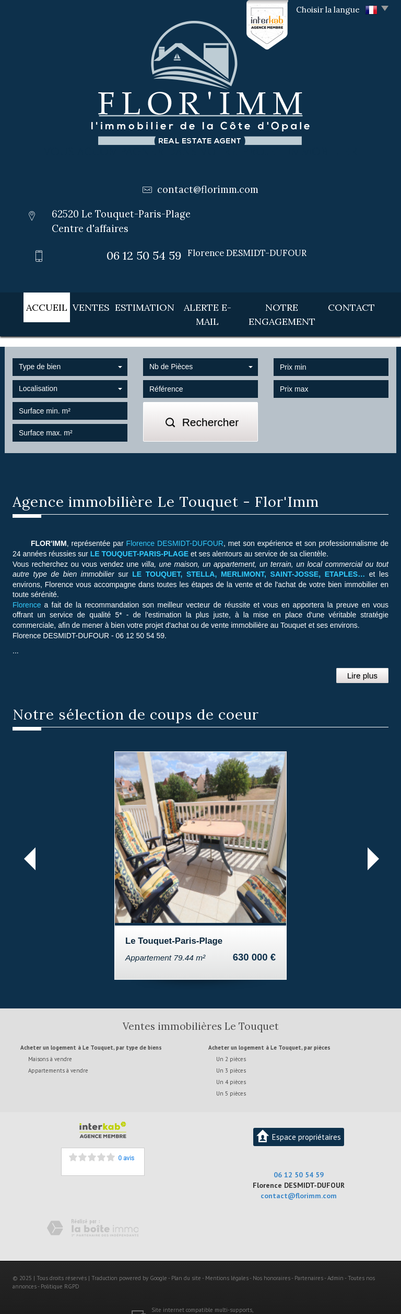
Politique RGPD (60, 1268)
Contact (362, 305)
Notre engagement (288, 305)
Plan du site (186, 1260)
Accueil (36, 305)
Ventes (82, 305)
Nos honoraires (271, 1260)
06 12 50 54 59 (299, 1157)
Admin (335, 1260)
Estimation (136, 305)
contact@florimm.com (207, 190)
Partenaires (308, 1260)
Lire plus (362, 658)
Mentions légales (227, 1260)
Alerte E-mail (203, 305)
